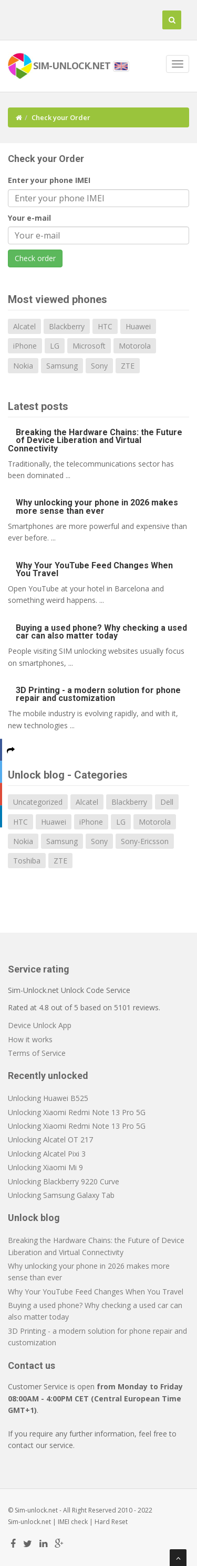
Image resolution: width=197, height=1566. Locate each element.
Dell (166, 802)
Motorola (135, 346)
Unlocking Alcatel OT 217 (50, 1139)
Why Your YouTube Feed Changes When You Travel (94, 569)
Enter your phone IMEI (49, 180)
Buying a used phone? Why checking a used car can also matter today (101, 632)
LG (54, 346)
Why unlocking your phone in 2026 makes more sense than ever (97, 506)
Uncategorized (38, 802)
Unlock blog (34, 1217)
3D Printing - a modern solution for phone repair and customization (98, 694)
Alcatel (24, 326)
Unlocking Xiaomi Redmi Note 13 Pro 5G (77, 1112)
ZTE (127, 366)
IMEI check (73, 1521)
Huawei (138, 326)
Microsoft (89, 346)
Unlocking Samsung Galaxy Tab (61, 1195)
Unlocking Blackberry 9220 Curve (63, 1181)
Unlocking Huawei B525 (48, 1098)
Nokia (23, 366)
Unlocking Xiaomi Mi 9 (45, 1167)
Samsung (62, 366)
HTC (105, 326)
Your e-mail (29, 218)
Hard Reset (111, 1521)
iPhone (25, 346)
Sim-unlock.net (29, 1521)
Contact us (31, 1365)
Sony (99, 366)
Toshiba (26, 861)
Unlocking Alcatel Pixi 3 (47, 1154)
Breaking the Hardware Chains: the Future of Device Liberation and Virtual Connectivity (95, 440)
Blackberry (67, 326)
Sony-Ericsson (145, 841)
